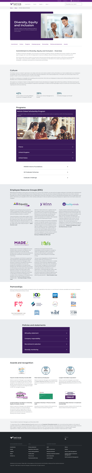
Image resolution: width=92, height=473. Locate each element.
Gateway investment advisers (53, 453)
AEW (48, 447)
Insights (40, 4)
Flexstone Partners (51, 451)
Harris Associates (50, 455)
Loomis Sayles (50, 458)
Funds (34, 4)
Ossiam (66, 449)
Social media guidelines (33, 451)
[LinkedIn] (65, 439)
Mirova (66, 447)
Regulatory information (33, 449)
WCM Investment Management (71, 457)
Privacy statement (32, 447)
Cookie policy (31, 453)
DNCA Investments (51, 449)
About (47, 4)
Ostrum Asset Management (71, 451)
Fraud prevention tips (33, 458)
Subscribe (59, 0)
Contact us (65, 0)
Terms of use (31, 455)
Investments (27, 4)
